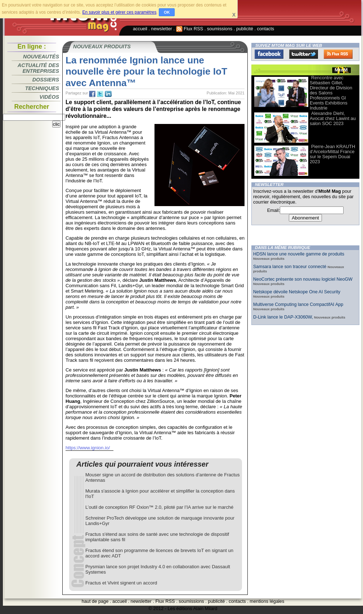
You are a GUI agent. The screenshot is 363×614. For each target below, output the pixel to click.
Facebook (269, 54)
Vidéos (49, 97)
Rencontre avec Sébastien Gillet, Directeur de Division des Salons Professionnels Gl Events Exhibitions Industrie (331, 93)
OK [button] (167, 12)
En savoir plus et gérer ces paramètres (119, 12)
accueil (140, 28)
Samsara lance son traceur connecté (290, 266)
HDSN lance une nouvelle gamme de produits (298, 254)
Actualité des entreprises (38, 68)
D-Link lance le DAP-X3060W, (283, 317)
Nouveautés (41, 56)
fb (92, 94)
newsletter (161, 28)
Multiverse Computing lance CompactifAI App (298, 304)
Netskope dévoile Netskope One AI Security (296, 291)
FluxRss (338, 54)
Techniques (42, 88)
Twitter (303, 54)
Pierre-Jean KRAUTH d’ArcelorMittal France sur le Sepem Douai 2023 (332, 154)
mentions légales (267, 601)
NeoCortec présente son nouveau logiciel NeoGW (303, 279)
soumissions (219, 28)
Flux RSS (189, 28)
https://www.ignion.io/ (88, 447)
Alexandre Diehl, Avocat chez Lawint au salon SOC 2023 (333, 118)
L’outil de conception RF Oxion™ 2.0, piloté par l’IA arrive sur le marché (159, 507)
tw (100, 94)
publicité (244, 28)
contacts (265, 28)
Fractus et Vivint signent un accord (121, 583)
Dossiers (45, 80)
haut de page (95, 601)
